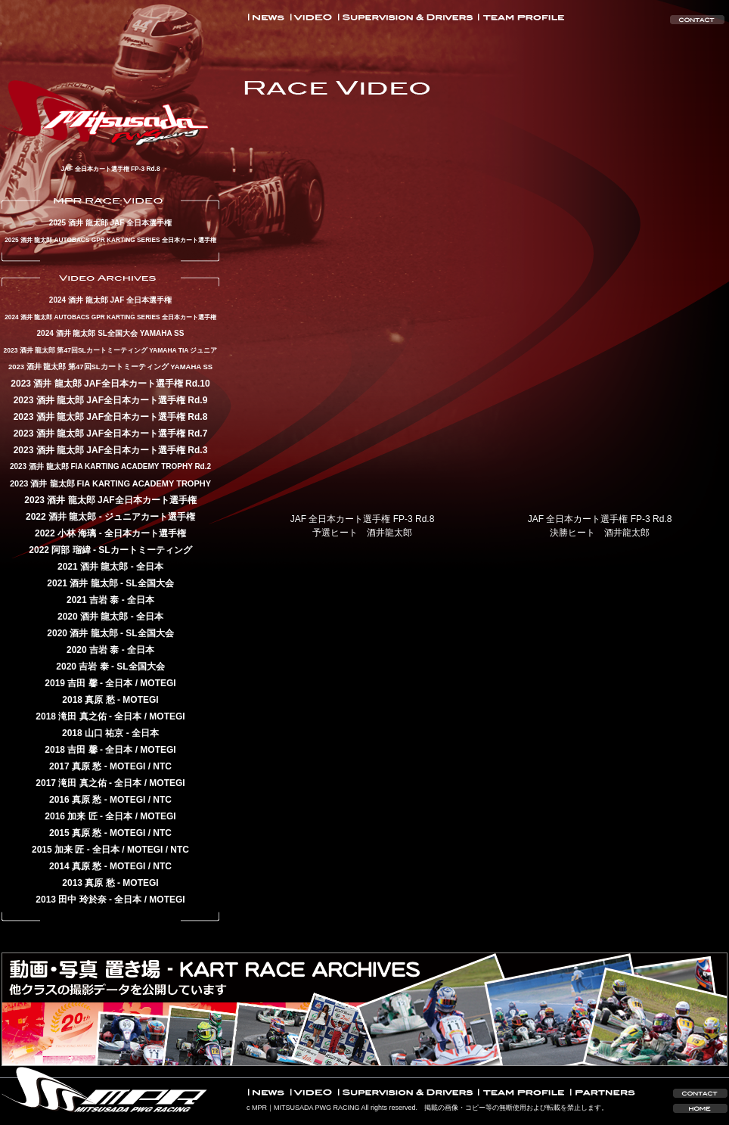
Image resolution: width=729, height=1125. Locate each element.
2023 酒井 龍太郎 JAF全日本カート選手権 (110, 500)
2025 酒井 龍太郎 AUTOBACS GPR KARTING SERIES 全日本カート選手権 (110, 240)
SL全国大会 (149, 583)
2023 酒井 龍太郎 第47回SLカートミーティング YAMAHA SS (110, 366)
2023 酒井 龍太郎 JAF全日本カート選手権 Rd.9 (111, 400)
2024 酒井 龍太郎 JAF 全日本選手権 (110, 300)
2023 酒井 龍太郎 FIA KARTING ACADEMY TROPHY (110, 483)
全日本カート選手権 (145, 533)
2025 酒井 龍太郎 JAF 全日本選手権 (110, 223)
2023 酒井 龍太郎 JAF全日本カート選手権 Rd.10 (110, 383)
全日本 (149, 566)
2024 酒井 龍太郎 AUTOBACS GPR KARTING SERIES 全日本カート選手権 (110, 317)
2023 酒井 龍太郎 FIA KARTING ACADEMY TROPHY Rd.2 (110, 466)
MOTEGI (157, 683)
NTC (162, 766)
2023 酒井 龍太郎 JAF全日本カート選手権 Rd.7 (111, 433)
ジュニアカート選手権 (149, 516)
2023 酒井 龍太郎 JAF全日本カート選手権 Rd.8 (111, 417)
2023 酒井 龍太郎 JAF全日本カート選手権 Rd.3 (111, 450)
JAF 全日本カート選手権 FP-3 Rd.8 (110, 168)
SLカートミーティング (144, 550)
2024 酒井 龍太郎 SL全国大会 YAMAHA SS (111, 333)
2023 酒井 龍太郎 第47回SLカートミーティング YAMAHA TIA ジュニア (111, 350)
